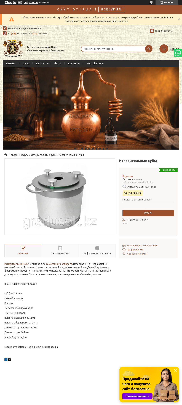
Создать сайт (31, 2)
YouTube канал (95, 63)
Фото (57, 63)
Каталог (41, 63)
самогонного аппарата (59, 263)
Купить (148, 212)
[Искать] (148, 48)
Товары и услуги (18, 154)
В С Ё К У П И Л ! (111, 9)
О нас (26, 63)
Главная (10, 63)
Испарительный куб (16, 263)
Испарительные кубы (43, 154)
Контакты (74, 63)
